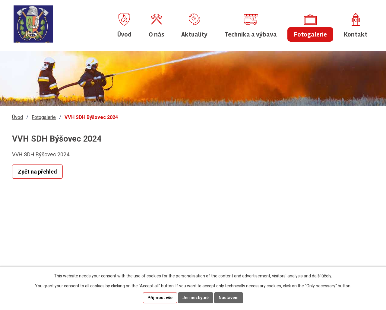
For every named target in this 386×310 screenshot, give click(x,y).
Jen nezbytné (195, 297)
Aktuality (194, 34)
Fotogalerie (310, 34)
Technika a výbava (251, 34)
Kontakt (355, 34)
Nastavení (229, 297)
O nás (156, 34)
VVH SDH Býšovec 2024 (40, 154)
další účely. (322, 275)
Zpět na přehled (37, 171)
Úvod (124, 34)
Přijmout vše (159, 297)
